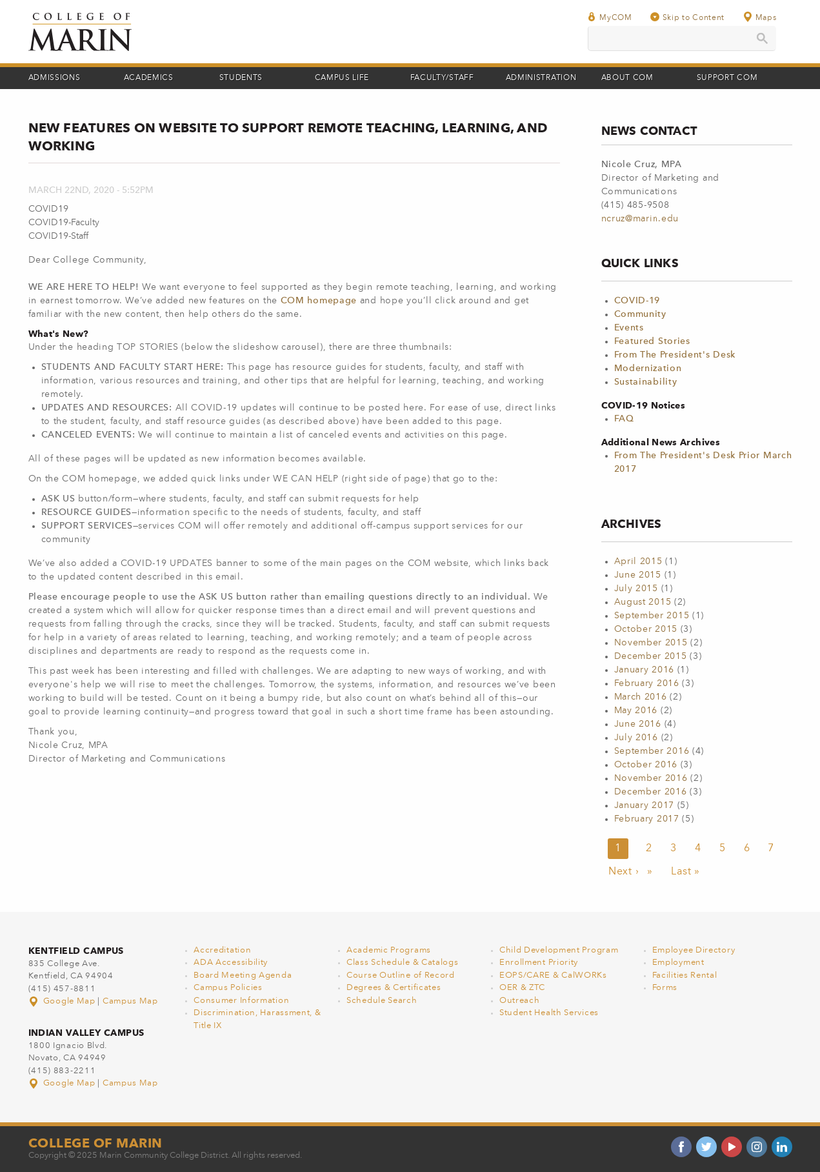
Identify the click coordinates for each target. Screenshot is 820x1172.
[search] (681, 38)
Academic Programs (388, 950)
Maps (759, 17)
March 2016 (640, 697)
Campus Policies (228, 988)
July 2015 (636, 588)
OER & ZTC (522, 988)
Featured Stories (652, 341)
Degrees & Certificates (393, 988)
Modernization (648, 368)
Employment (678, 962)
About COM (627, 78)
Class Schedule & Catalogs (402, 962)
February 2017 (646, 818)
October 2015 (645, 629)
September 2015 (652, 615)
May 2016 (636, 710)
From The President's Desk (675, 354)
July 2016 (636, 737)
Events (629, 327)
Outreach (519, 1000)
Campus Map (130, 1001)
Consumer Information (241, 1000)
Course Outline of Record (400, 975)
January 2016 (644, 669)
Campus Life (342, 78)
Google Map (63, 1001)
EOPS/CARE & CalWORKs (553, 975)
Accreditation (222, 950)
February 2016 (646, 683)
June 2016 (637, 724)
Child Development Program (559, 950)
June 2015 (637, 575)
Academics (149, 78)
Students (241, 78)
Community (640, 314)
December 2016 (650, 791)
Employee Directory (693, 950)
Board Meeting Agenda (243, 975)
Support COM (727, 78)
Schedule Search (381, 1000)
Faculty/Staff (442, 78)
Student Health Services (549, 1013)
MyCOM (609, 17)
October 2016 (645, 764)
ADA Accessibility (231, 962)
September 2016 (652, 751)
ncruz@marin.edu (640, 218)
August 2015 (643, 602)
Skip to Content (687, 17)
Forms (665, 988)
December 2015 (650, 656)
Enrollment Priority (538, 962)
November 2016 (651, 778)
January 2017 (644, 805)
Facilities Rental (684, 975)
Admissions (54, 78)
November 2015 (651, 642)
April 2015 (638, 561)
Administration (541, 78)
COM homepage (319, 300)
